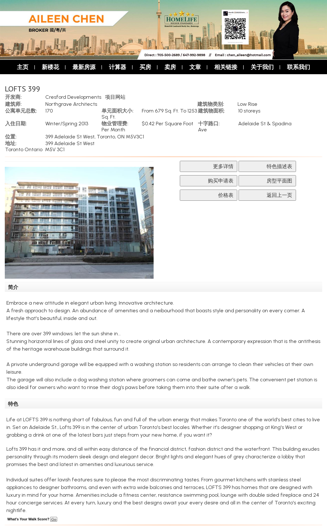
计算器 (117, 67)
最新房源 (83, 67)
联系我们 (298, 67)
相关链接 (225, 67)
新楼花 (50, 67)
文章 (195, 67)
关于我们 (262, 67)
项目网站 (115, 97)
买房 (145, 67)
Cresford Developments (73, 97)
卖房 (170, 67)
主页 (22, 67)
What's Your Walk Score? (32, 519)
